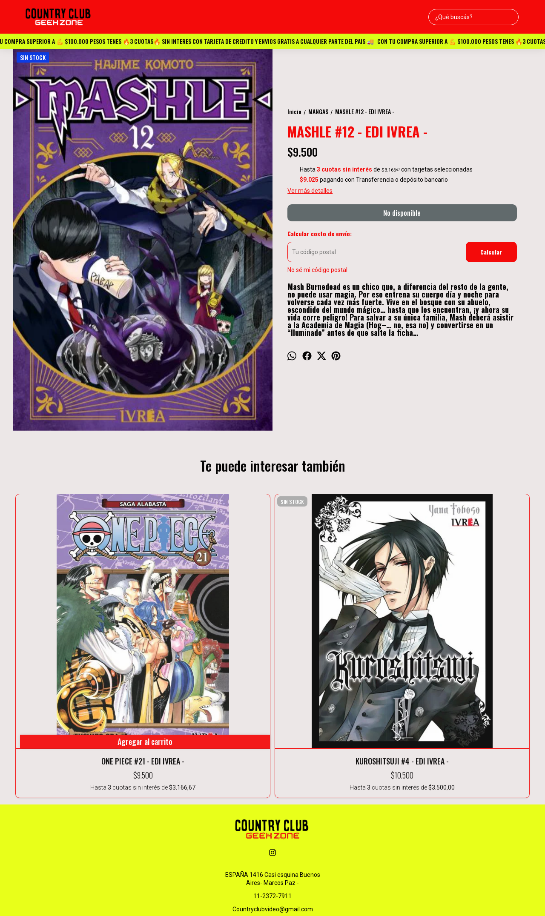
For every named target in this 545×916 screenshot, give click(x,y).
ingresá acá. (374, 896)
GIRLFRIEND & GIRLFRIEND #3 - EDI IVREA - (480, 611)
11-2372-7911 (272, 758)
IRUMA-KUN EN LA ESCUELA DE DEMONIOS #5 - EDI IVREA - (272, 611)
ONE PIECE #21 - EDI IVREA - (64, 605)
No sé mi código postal (317, 269)
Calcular (491, 251)
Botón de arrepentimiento (413, 896)
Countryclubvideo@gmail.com (272, 771)
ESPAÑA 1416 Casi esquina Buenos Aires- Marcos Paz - (272, 741)
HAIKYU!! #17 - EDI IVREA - (376, 605)
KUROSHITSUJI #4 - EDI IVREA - (168, 611)
